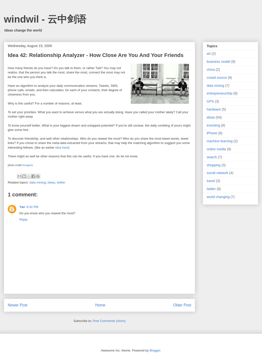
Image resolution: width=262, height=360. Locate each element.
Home (100, 305)
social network (217, 173)
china (211, 70)
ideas (51, 182)
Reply (23, 219)
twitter (61, 182)
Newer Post (17, 305)
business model (218, 62)
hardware (214, 109)
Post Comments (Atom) (109, 321)
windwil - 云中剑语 (45, 19)
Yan (22, 207)
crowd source (217, 78)
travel (211, 181)
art (209, 54)
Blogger (154, 350)
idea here (61, 147)
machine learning (220, 141)
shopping (214, 165)
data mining (38, 182)
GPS (210, 101)
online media (216, 149)
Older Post (182, 305)
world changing (218, 197)
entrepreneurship (219, 93)
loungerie (27, 165)
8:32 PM (32, 207)
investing (213, 125)
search (212, 157)
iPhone (212, 133)
